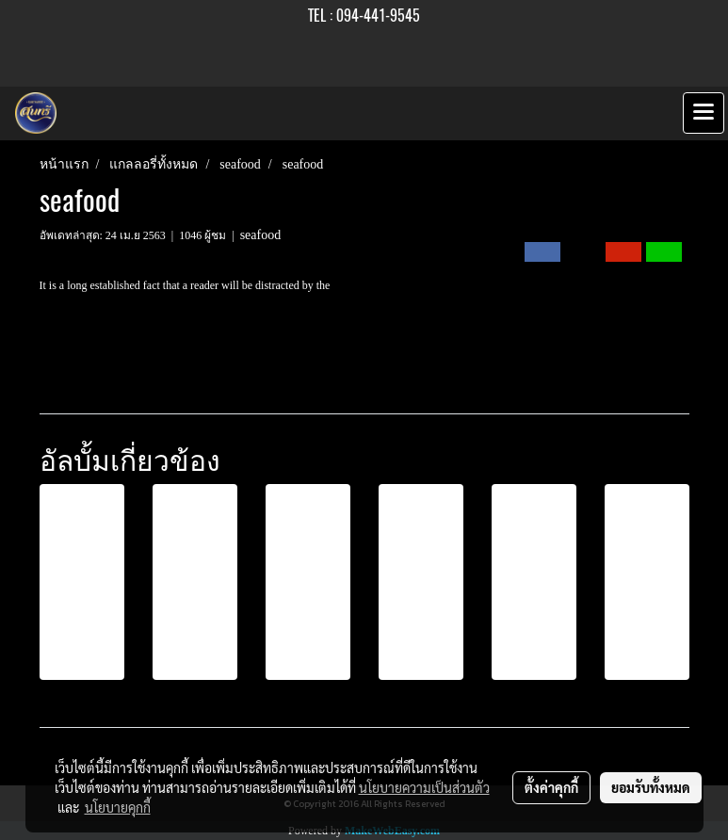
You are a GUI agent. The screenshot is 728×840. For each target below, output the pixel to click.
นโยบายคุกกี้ (118, 807)
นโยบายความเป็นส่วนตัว (424, 787)
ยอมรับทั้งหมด (650, 787)
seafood (261, 235)
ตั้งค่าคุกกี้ (551, 787)
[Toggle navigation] (703, 113)
